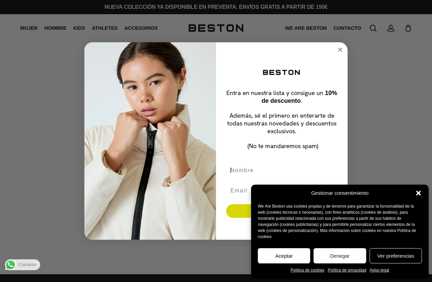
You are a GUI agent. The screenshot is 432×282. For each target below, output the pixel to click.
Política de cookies (307, 270)
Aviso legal (379, 270)
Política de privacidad (347, 270)
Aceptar (284, 256)
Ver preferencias (395, 256)
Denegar (340, 256)
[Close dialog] (340, 50)
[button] (418, 193)
